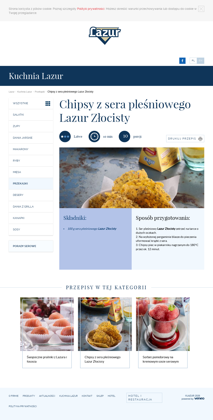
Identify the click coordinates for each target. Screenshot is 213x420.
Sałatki (18, 114)
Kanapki (18, 218)
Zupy (16, 126)
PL (193, 60)
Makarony (20, 149)
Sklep (100, 396)
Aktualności (47, 396)
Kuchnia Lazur (24, 91)
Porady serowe (24, 246)
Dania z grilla (23, 206)
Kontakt (87, 396)
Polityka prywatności (23, 406)
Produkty (29, 396)
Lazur (12, 91)
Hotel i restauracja (140, 397)
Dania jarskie (22, 137)
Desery (18, 194)
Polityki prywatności (90, 8)
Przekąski (40, 91)
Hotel (111, 396)
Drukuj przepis (185, 139)
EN (201, 60)
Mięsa (17, 172)
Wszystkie (32, 104)
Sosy (16, 229)
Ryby (16, 160)
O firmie (14, 396)
